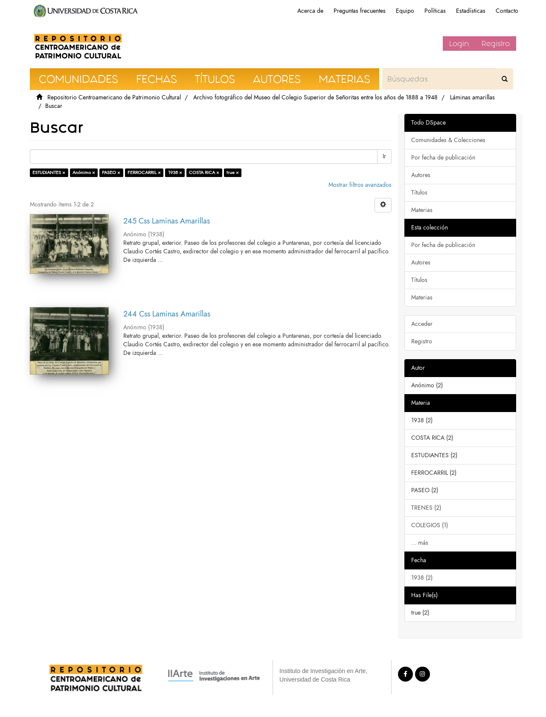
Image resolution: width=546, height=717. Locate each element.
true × (233, 172)
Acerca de (310, 11)
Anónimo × (84, 172)
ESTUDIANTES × (48, 172)
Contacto (507, 11)
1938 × (175, 172)
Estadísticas (470, 11)
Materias (422, 210)
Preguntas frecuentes (360, 11)
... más (419, 543)
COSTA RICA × (204, 172)
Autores (420, 175)
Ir (384, 156)
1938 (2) (422, 578)
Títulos (419, 193)
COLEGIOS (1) (429, 525)
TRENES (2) (426, 508)
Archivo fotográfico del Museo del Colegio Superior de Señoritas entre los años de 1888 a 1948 (315, 97)
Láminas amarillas (472, 97)
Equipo (405, 11)
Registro (496, 43)
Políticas (435, 11)
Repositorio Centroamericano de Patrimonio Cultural (114, 97)
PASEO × (111, 172)
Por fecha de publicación (443, 158)
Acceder (422, 324)
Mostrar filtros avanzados (360, 185)
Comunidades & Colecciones (448, 140)
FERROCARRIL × (144, 172)
